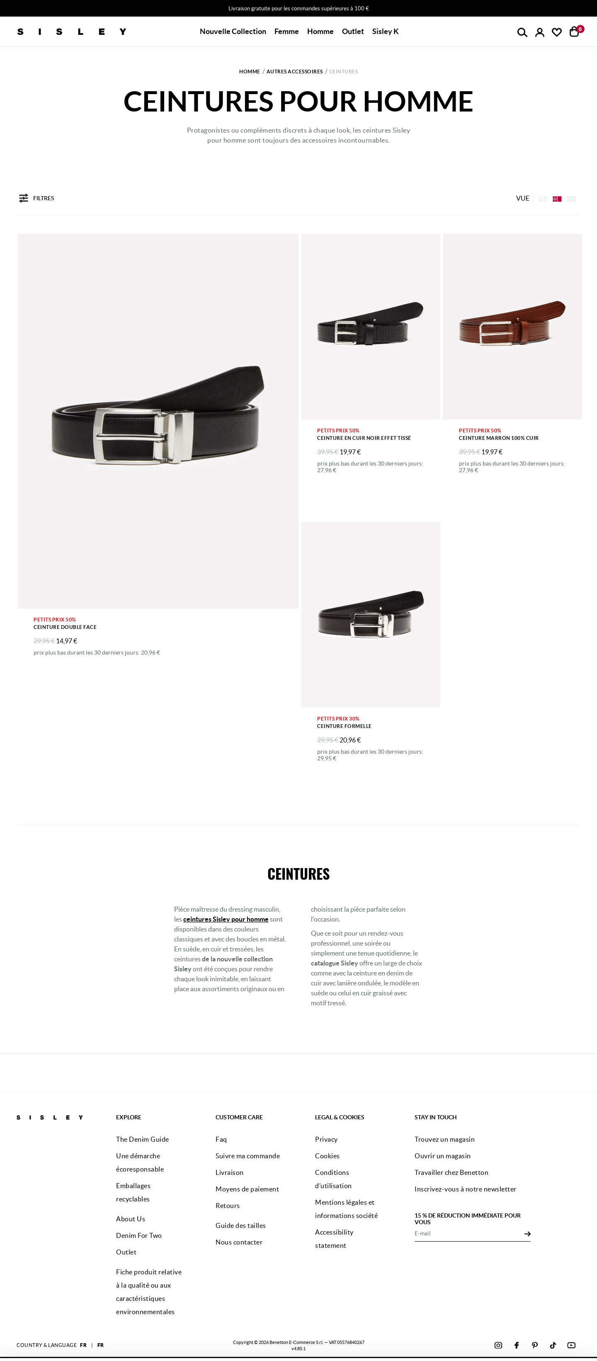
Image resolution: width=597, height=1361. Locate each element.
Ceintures (343, 71)
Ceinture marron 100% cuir (499, 438)
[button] (233, 31)
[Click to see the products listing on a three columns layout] (571, 198)
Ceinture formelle (344, 726)
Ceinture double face (65, 627)
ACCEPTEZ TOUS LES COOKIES (506, 1321)
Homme (249, 71)
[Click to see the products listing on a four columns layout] (557, 198)
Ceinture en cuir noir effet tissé (364, 438)
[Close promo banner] (590, 8)
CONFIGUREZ (506, 1341)
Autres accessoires (295, 71)
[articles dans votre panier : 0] (574, 31)
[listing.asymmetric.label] (543, 198)
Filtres (35, 198)
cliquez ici (287, 1343)
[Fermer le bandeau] (588, 1315)
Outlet (353, 31)
